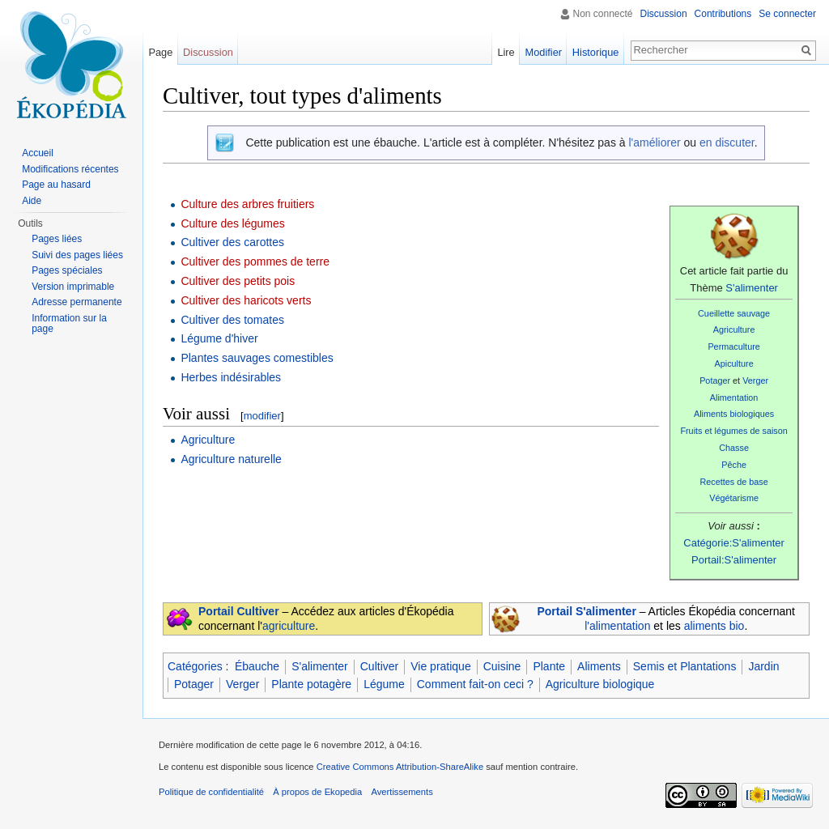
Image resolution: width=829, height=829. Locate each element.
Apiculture (734, 363)
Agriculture (734, 329)
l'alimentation (617, 625)
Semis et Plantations (685, 666)
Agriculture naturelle (231, 459)
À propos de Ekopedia (317, 792)
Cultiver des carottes (232, 242)
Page (160, 52)
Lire (505, 52)
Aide (31, 200)
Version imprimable (73, 286)
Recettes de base (733, 482)
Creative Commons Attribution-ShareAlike (400, 767)
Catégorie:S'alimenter (733, 543)
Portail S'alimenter (586, 611)
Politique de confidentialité (211, 792)
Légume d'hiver (219, 338)
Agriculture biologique (600, 684)
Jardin (763, 666)
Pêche (733, 465)
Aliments (599, 666)
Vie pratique (440, 666)
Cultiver (379, 666)
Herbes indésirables (231, 377)
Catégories (195, 666)
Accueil (37, 153)
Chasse (734, 448)
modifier (262, 416)
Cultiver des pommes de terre (255, 261)
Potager (714, 380)
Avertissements (401, 792)
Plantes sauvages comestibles (257, 357)
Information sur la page (69, 323)
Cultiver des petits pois (238, 280)
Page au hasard (56, 184)
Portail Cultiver (238, 611)
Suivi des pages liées (77, 255)
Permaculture (733, 346)
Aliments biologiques (734, 414)
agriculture (288, 625)
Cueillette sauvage (734, 313)
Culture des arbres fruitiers (247, 204)
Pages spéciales (67, 270)
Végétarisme (734, 498)
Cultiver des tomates (232, 319)
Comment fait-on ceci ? (475, 684)
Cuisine (502, 666)
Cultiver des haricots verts (246, 300)
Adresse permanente (76, 302)
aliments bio (714, 625)
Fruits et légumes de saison (733, 431)
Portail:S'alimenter (733, 560)
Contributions (723, 13)
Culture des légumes (232, 223)
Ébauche (257, 666)
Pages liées (57, 238)
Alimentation (734, 397)
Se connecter (787, 13)
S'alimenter (751, 288)
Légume (384, 684)
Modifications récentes (70, 169)
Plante (549, 666)
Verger (755, 380)
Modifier (544, 52)
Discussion (663, 13)
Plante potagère (311, 684)
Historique (595, 52)
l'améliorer (654, 142)
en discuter (727, 142)
